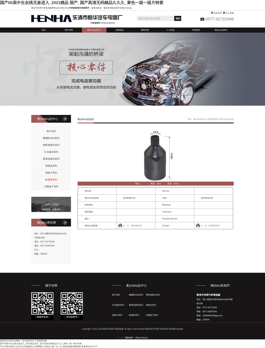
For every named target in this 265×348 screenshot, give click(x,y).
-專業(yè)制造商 (102, 23)
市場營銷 (196, 30)
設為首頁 (216, 13)
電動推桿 (129, 338)
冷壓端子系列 (51, 186)
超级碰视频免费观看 (72, 346)
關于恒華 (69, 30)
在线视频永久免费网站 (33, 346)
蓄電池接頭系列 (51, 158)
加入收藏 (228, 13)
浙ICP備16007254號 (150, 329)
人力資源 (170, 30)
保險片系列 (51, 172)
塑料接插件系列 (51, 145)
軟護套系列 (51, 179)
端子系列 (51, 131)
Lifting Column (141, 338)
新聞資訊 (120, 30)
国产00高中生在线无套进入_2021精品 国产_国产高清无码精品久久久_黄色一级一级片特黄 (81, 2)
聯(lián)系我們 (221, 30)
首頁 (44, 30)
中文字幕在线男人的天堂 (11, 346)
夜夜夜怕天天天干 (90, 346)
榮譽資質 (145, 30)
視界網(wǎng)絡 (176, 329)
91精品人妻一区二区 (53, 346)
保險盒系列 (51, 165)
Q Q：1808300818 (132, 225)
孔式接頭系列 (51, 152)
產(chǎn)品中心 (94, 30)
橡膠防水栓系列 (51, 138)
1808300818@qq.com (213, 315)
